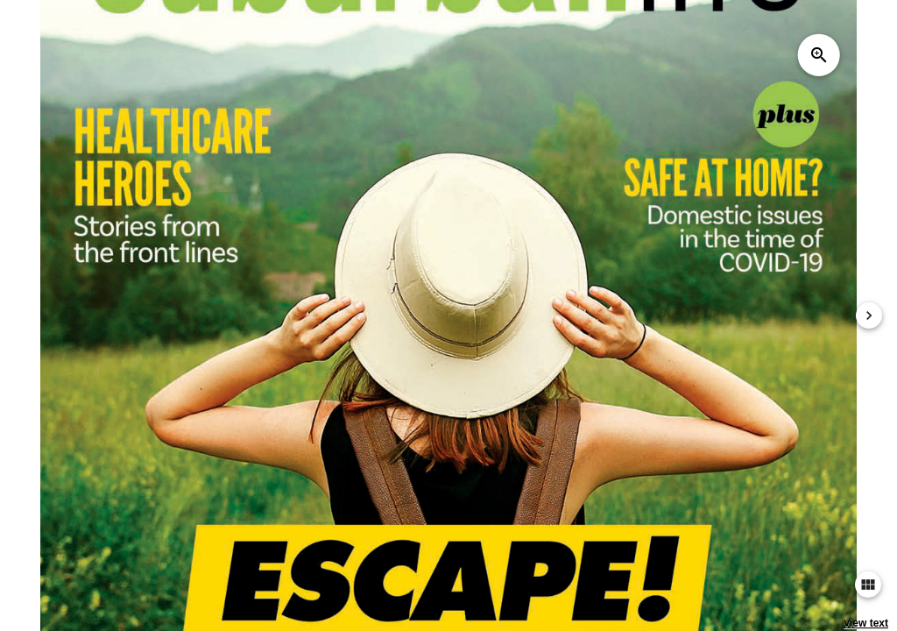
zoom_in (819, 55)
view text (866, 623)
